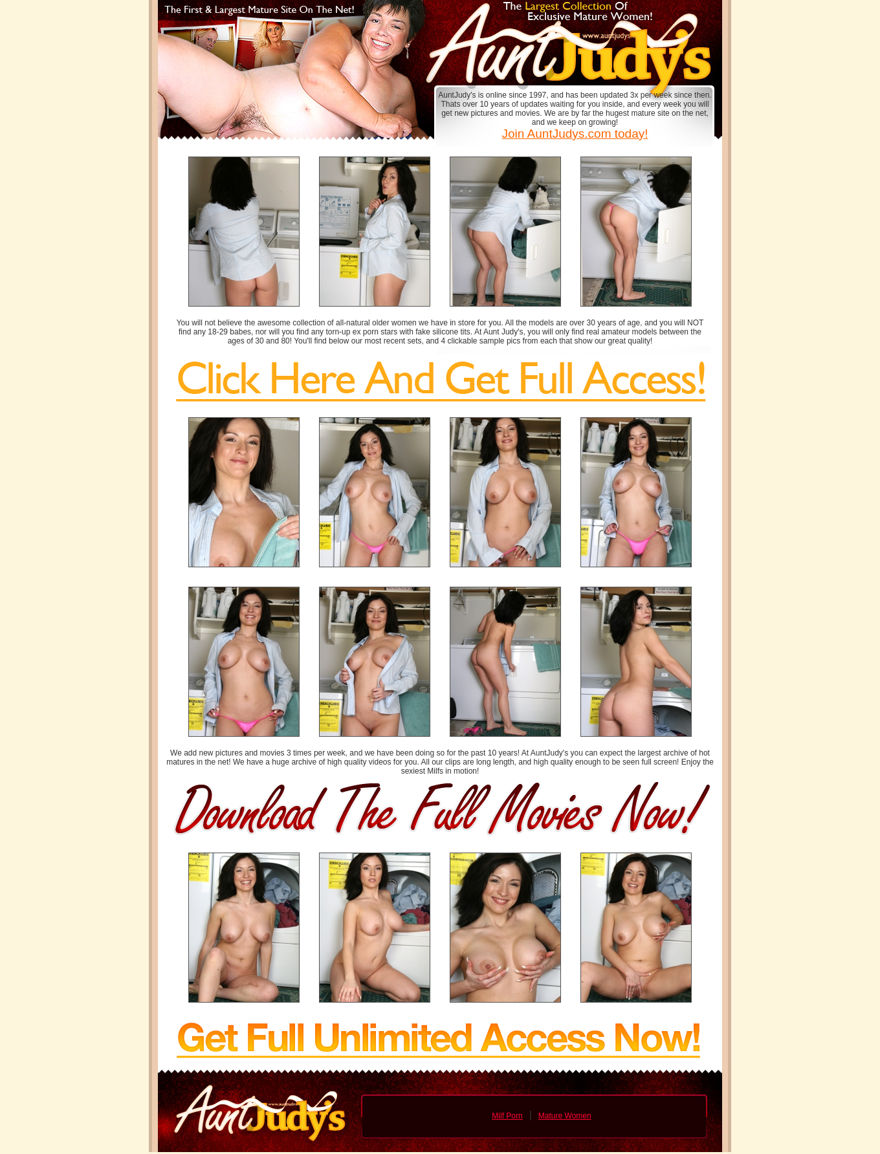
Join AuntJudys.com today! (574, 133)
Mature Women (564, 1115)
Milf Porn (507, 1115)
